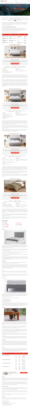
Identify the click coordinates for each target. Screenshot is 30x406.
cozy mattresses (16, 22)
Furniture (13, 10)
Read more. (19, 18)
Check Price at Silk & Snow (15, 63)
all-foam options (14, 76)
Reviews (11, 10)
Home (9, 10)
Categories (12, 2)
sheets (15, 294)
